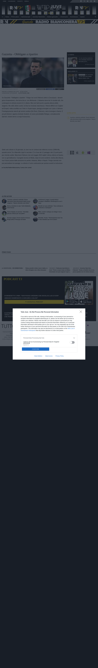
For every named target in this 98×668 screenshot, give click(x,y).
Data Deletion (38, 356)
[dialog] (49, 334)
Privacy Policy (60, 356)
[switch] (72, 342)
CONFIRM (35, 349)
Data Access (49, 356)
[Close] (81, 312)
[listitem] (49, 338)
